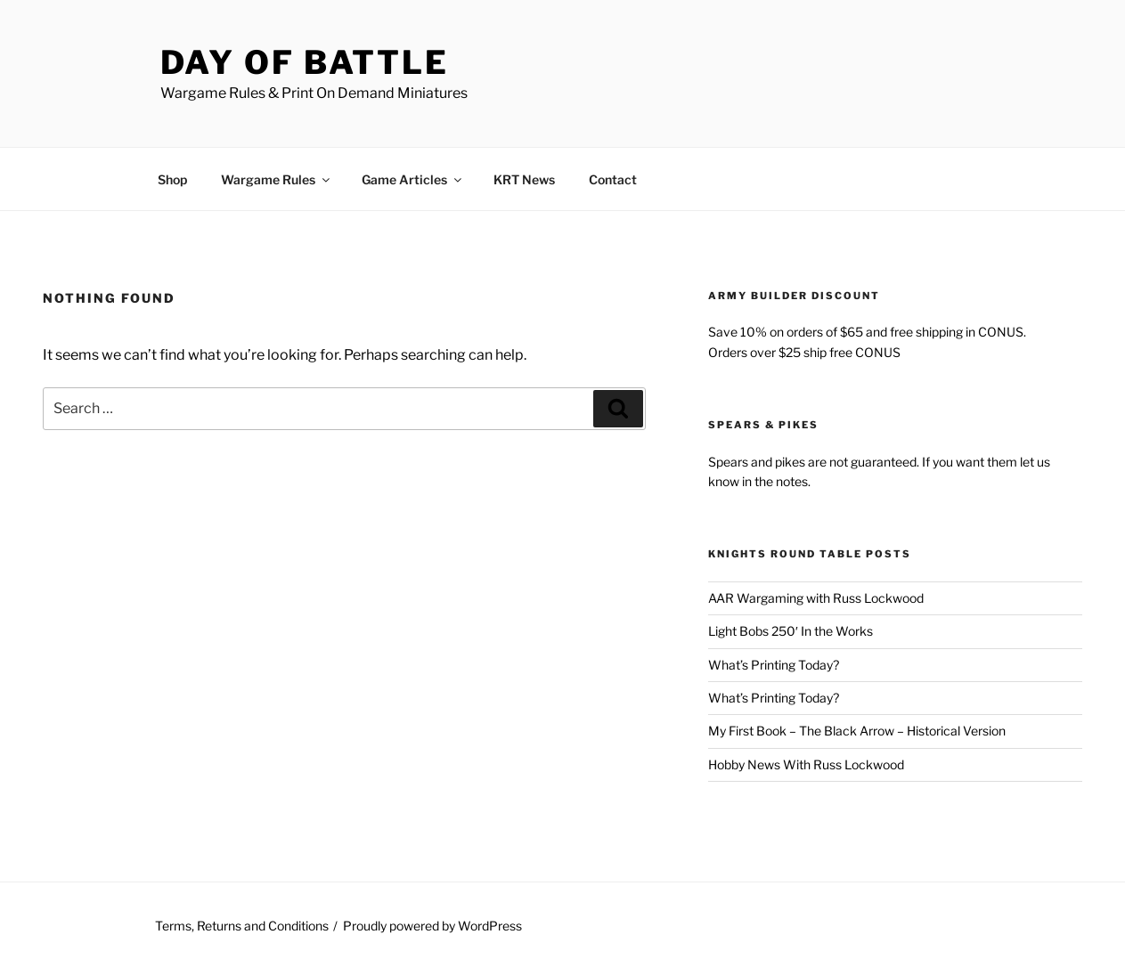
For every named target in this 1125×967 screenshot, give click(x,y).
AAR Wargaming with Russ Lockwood (816, 597)
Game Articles (413, 179)
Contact (613, 179)
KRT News (524, 179)
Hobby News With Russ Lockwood (806, 764)
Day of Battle (304, 62)
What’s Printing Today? (773, 664)
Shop (172, 179)
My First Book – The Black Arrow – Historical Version (857, 730)
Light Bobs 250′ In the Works (790, 630)
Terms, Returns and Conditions (242, 925)
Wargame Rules (276, 179)
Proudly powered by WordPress (432, 925)
